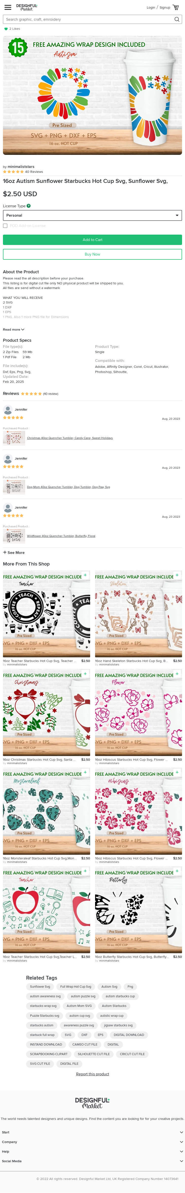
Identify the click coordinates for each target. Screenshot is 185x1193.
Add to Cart (92, 239)
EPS (100, 1035)
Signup (165, 7)
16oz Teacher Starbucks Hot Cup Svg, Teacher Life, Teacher (42, 661)
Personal (14, 215)
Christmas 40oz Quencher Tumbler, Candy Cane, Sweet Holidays (70, 438)
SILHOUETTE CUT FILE (94, 1054)
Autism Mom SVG (79, 1006)
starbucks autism (41, 1025)
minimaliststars (18, 167)
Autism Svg (109, 987)
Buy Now (92, 254)
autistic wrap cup (111, 1016)
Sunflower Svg (40, 987)
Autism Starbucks (114, 1006)
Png (130, 987)
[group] (92, 95)
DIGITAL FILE (69, 1064)
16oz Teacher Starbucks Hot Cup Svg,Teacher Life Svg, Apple (42, 957)
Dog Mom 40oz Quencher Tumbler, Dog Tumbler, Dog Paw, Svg (68, 487)
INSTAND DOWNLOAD (46, 1045)
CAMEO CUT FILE (84, 1045)
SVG (68, 1035)
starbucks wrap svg (43, 1006)
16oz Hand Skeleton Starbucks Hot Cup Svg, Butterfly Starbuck (134, 661)
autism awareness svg (45, 996)
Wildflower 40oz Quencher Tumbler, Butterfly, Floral (61, 536)
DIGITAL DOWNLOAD (129, 1035)
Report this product (92, 1074)
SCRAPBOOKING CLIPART (48, 1054)
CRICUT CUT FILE (132, 1054)
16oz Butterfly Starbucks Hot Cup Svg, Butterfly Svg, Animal (134, 957)
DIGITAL (113, 1045)
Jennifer (21, 409)
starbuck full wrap (42, 1035)
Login (151, 7)
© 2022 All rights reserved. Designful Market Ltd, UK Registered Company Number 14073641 (107, 1179)
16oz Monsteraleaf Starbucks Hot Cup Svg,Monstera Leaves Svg (42, 858)
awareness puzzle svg (79, 1025)
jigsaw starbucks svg (118, 1025)
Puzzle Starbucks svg (44, 1016)
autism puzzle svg (83, 996)
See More (14, 552)
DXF (84, 1035)
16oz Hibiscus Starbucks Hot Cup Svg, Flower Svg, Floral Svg (134, 760)
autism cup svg (79, 1016)
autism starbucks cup (120, 996)
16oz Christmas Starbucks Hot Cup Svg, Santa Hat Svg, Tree (42, 760)
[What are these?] (29, 206)
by (15, 664)
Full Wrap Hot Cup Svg (75, 987)
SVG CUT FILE (40, 1064)
